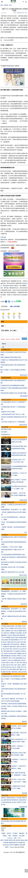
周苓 (8, 821)
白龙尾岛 (3, 681)
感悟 (4, 692)
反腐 (8, 665)
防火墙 (11, 676)
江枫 (18, 823)
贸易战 (12, 649)
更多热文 (24, 642)
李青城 (7, 823)
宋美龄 (19, 688)
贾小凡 (15, 818)
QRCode (13, 321)
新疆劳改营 (17, 681)
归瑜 (23, 818)
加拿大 (14, 667)
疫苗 (5, 654)
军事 (22, 842)
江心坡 (8, 681)
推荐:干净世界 (4, 861)
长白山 (24, 679)
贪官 (22, 663)
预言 (9, 692)
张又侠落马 (4, 453)
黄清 (11, 821)
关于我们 (15, 854)
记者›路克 (3, 257)
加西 (24, 865)
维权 (14, 676)
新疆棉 (20, 651)
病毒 (2, 649)
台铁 (12, 651)
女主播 (3, 683)
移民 (12, 683)
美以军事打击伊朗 (6, 450)
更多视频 (24, 814)
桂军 (4, 688)
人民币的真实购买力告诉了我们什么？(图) (13, 435)
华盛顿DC (16, 865)
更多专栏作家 (23, 827)
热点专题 (5, 448)
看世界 (6, 5)
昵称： (3, 346)
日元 (20, 670)
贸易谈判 (16, 660)
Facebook (9, 859)
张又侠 (20, 649)
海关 (21, 683)
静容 (4, 823)
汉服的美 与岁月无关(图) (8, 432)
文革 (22, 692)
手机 (6, 692)
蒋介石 (14, 688)
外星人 (16, 692)
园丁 (18, 821)
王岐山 (17, 658)
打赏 (19, 12)
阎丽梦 (9, 658)
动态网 (20, 863)
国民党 (15, 656)
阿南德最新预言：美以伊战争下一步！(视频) (13, 530)
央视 (6, 683)
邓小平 (23, 688)
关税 (2, 660)
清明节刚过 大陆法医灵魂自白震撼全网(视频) (13, 724)
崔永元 (4, 663)
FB (9, 667)
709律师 (18, 676)
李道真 (19, 818)
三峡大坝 (15, 651)
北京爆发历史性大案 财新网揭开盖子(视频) (12, 406)
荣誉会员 (8, 305)
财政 (8, 672)
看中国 (5, 259)
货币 (11, 670)
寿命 (19, 692)
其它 (10, 5)
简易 (12, 818)
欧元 (18, 670)
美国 (12, 660)
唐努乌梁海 (19, 679)
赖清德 (21, 658)
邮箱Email (3, 849)
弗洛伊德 (22, 656)
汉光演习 (10, 656)
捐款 (9, 856)
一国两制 (21, 665)
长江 (2, 654)
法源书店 (18, 861)
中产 (13, 672)
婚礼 (5, 23)
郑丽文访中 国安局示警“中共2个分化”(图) (12, 593)
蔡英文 (24, 672)
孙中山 (10, 688)
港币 (23, 670)
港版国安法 (4, 656)
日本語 (22, 868)
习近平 (16, 649)
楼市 (5, 672)
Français (12, 868)
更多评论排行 (24, 396)
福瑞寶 (11, 863)
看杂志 (23, 861)
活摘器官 (7, 651)
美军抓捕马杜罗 (5, 455)
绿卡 (9, 686)
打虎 (11, 665)
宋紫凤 (3, 818)
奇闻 (12, 692)
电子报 (9, 854)
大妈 (9, 674)
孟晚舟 (25, 658)
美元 (4, 670)
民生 (12, 686)
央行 (21, 667)
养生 (25, 692)
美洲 (2, 842)
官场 (13, 665)
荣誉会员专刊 (6, 421)
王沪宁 (21, 660)
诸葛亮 (14, 690)
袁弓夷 (25, 654)
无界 (23, 863)
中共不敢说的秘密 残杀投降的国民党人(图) (13, 575)
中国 (5, 55)
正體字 (7, 868)
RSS (19, 859)
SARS (12, 681)
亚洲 (11, 842)
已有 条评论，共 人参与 (8, 350)
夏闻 (5, 821)
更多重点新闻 (23, 521)
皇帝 (11, 690)
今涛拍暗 (7, 818)
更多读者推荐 (24, 417)
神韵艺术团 (12, 861)
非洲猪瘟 (19, 674)
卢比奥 (24, 647)
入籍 (6, 686)
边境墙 (6, 660)
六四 (23, 649)
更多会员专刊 (23, 445)
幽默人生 (22, 690)
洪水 (8, 654)
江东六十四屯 (12, 679)
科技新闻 (17, 842)
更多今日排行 (23, 596)
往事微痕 (12, 654)
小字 (26, 12)
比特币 (7, 670)
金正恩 (13, 658)
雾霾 (2, 676)
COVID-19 (7, 649)
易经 (18, 690)
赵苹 (23, 821)
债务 (23, 667)
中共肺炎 (3, 647)
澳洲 (23, 686)
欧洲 (5, 842)
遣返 (24, 683)
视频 (3, 745)
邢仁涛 (11, 823)
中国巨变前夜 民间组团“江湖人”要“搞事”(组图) (13, 414)
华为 (2, 665)
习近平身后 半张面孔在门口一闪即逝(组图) (13, 442)
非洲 (13, 842)
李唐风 (14, 821)
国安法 (25, 651)
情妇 (24, 663)
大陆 (23, 674)
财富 (11, 672)
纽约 (12, 865)
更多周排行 (24, 625)
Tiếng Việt (17, 868)
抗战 (6, 688)
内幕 (12, 663)
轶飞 (25, 818)
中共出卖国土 (18, 654)
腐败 (5, 665)
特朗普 (19, 647)
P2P (26, 674)
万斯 (9, 660)
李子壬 (21, 823)
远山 (2, 821)
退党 (18, 656)
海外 (15, 686)
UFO (2, 658)
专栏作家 (5, 816)
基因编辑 (6, 676)
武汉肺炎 (11, 647)
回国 (4, 686)
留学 (18, 683)
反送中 (18, 663)
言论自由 (23, 681)
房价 (12, 674)
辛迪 (4, 825)
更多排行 (24, 742)
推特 (15, 859)
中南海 (9, 663)
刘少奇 (4, 690)
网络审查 (5, 679)
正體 (23, 1)
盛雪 (20, 821)
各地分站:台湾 (7, 865)
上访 (22, 676)
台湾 (20, 672)
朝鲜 (11, 667)
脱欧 (18, 667)
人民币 (14, 670)
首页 (1, 5)
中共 (5, 658)
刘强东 (6, 674)
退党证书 (15, 863)
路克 (2, 844)
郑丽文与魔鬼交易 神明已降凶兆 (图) (10, 378)
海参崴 (17, 672)
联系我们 (15, 856)
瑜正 (15, 823)
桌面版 (3, 854)
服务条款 (21, 854)
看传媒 (6, 863)
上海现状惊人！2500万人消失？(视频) (11, 568)
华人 (9, 683)
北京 (2, 674)
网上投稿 (21, 856)
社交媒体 (5, 667)
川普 (16, 647)
